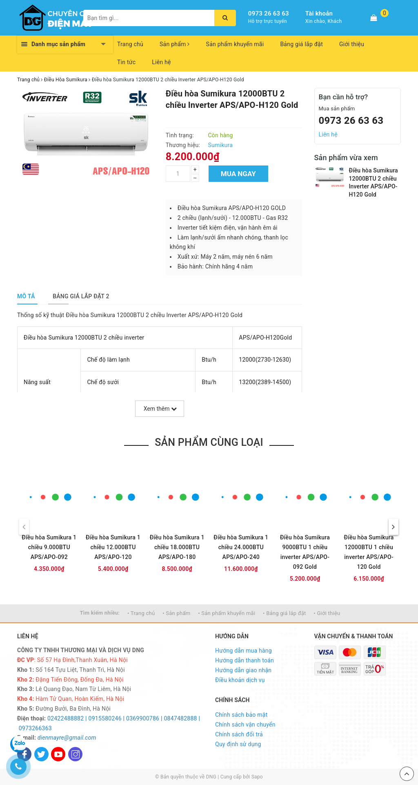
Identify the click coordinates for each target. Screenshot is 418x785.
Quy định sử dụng (238, 744)
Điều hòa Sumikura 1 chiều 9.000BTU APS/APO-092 (49, 547)
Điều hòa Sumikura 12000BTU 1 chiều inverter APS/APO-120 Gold (369, 552)
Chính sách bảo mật (241, 714)
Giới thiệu (351, 44)
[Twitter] (41, 754)
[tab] (26, 296)
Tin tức (126, 62)
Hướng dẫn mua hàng (243, 650)
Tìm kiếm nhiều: (100, 613)
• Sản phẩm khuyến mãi (226, 613)
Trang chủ (130, 44)
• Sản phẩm (176, 613)
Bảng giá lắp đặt (301, 44)
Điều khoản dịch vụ (240, 680)
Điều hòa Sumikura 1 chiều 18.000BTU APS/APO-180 (177, 547)
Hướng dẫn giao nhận (243, 670)
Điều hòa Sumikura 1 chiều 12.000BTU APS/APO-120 (113, 547)
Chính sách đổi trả (239, 734)
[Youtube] (58, 754)
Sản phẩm (175, 44)
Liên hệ (161, 62)
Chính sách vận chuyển (245, 724)
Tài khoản (319, 13)
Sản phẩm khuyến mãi (235, 44)
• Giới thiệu (327, 613)
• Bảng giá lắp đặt (284, 613)
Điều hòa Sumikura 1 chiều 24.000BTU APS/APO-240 (240, 547)
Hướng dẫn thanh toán (244, 660)
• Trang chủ (141, 613)
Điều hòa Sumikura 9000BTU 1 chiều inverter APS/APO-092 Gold (305, 552)
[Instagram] (75, 754)
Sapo (257, 777)
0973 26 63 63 (268, 13)
